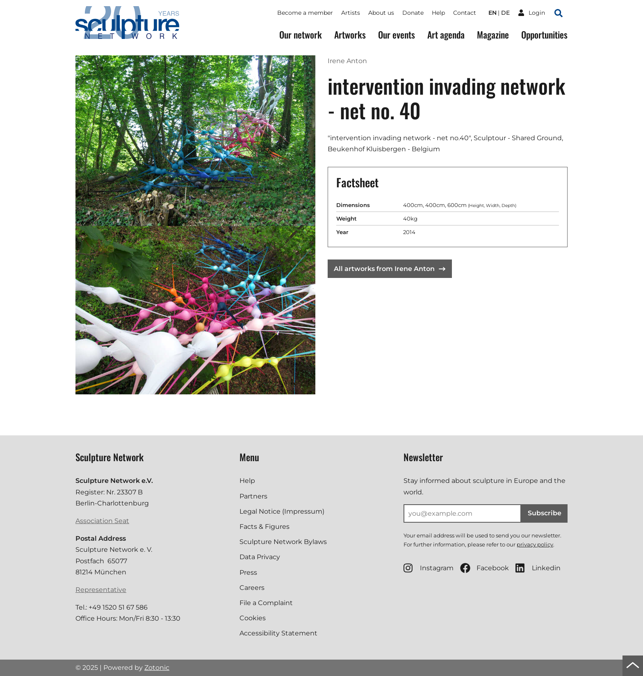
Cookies (252, 618)
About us (381, 12)
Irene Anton (347, 61)
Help (438, 12)
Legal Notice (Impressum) (281, 511)
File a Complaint (266, 603)
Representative (100, 590)
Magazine (493, 34)
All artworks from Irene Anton (389, 269)
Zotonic (156, 667)
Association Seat (102, 521)
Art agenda (446, 34)
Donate (413, 12)
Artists (350, 12)
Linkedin (538, 568)
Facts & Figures (264, 526)
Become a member (305, 12)
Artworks (350, 34)
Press (248, 572)
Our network (300, 34)
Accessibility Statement (278, 633)
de (505, 12)
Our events (396, 34)
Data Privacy (259, 557)
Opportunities (544, 34)
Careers (251, 588)
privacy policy (535, 544)
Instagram (429, 568)
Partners (253, 496)
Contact (464, 12)
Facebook (484, 568)
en (492, 12)
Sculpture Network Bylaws (283, 542)
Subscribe (544, 513)
